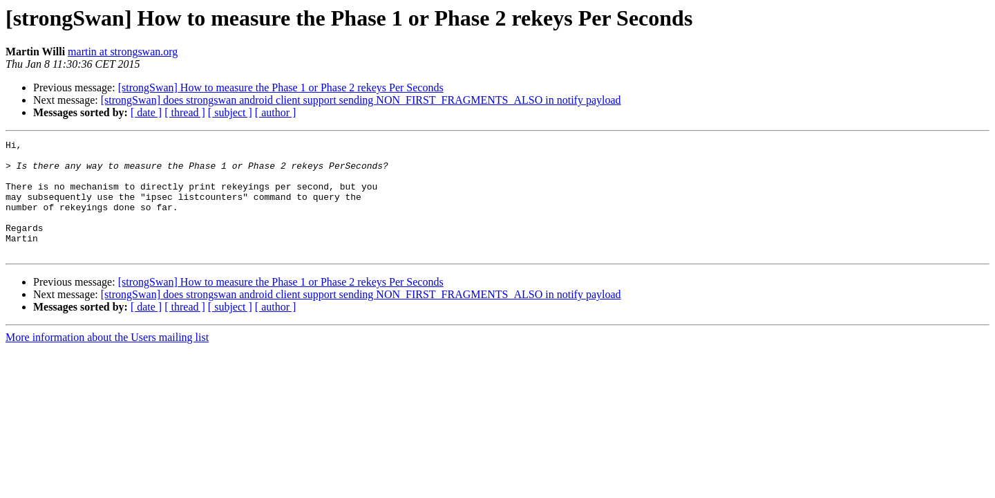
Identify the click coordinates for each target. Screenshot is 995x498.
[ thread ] (184, 112)
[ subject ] (230, 112)
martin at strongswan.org (123, 51)
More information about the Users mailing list (107, 360)
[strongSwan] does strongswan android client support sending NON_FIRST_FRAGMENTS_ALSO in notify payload (361, 100)
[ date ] (146, 112)
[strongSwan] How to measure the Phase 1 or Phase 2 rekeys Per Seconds (281, 87)
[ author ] (275, 112)
